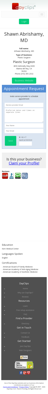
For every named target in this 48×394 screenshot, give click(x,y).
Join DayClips (25, 348)
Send (10, 143)
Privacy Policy (24, 389)
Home (25, 291)
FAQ (25, 316)
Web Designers (25, 352)
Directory (25, 326)
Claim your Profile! (24, 165)
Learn (25, 308)
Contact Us (25, 335)
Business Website (24, 80)
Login (24, 21)
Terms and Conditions (10, 389)
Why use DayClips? (25, 295)
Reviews (25, 299)
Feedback (25, 339)
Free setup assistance (25, 312)
